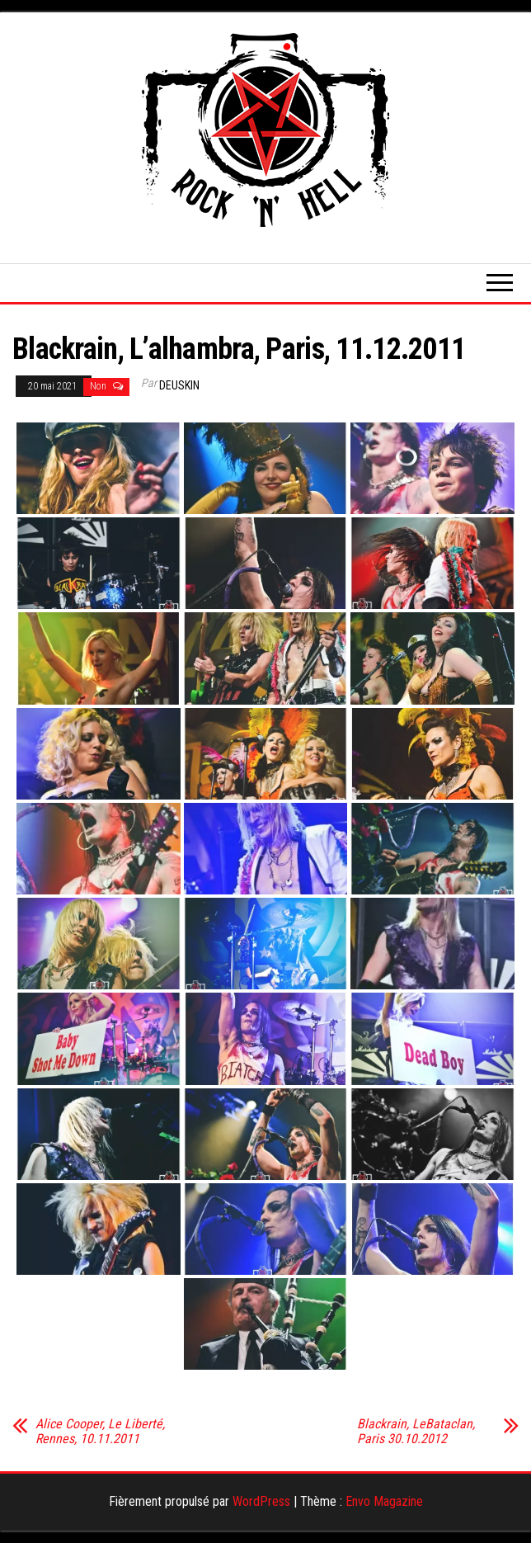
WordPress (261, 1501)
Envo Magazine (384, 1501)
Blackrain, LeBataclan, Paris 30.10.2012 (416, 1431)
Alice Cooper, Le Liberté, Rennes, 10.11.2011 (100, 1431)
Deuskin (179, 385)
